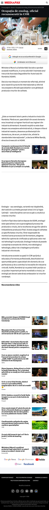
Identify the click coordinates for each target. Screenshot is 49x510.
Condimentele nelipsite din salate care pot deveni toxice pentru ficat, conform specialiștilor (15, 423)
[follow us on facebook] (29, 464)
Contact (36, 480)
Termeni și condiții (41, 477)
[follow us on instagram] (18, 464)
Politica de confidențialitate (20, 480)
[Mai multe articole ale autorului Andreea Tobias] (4, 49)
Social (13, 7)
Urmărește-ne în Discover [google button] (24, 62)
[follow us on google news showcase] (26, 460)
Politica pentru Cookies (24, 477)
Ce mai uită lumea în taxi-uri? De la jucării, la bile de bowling (15, 435)
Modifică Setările (24, 485)
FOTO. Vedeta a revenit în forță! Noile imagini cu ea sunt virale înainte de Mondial (16, 397)
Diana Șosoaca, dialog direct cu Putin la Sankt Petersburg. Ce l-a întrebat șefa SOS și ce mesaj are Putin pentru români (16, 371)
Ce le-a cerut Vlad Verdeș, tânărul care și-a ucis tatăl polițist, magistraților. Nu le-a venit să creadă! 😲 (16, 384)
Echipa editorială (7, 477)
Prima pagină (6, 7)
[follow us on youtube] (40, 460)
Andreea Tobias (12, 49)
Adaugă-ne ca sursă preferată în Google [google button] (24, 56)
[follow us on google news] (10, 460)
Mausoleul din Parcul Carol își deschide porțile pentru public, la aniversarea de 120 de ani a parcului (16, 332)
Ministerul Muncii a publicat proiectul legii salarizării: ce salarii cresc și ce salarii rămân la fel (15, 449)
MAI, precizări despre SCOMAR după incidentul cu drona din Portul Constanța (16, 319)
